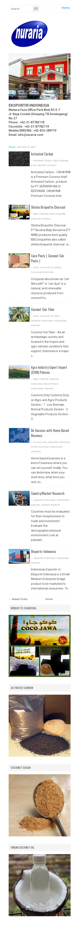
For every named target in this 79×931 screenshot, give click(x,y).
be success (40, 442)
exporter (41, 165)
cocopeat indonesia (42, 272)
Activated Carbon (42, 154)
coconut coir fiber (50, 316)
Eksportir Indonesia (43, 551)
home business (40, 446)
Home (66, 8)
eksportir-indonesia (44, 558)
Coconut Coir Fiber (43, 309)
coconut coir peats (50, 267)
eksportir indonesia (42, 320)
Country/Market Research (47, 493)
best (33, 165)
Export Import (50, 383)
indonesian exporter (42, 388)
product (51, 165)
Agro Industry (61, 160)
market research (50, 505)
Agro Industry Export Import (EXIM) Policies (49, 370)
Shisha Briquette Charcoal (48, 207)
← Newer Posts (18, 599)
